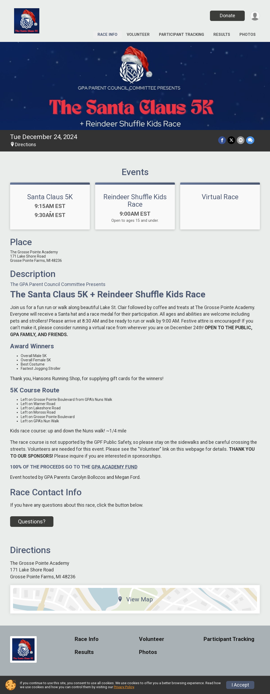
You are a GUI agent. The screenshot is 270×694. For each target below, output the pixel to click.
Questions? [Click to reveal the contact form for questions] (31, 521)
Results (221, 34)
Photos (247, 34)
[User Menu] (255, 16)
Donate (227, 15)
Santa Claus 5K (50, 197)
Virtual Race (220, 197)
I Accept (240, 685)
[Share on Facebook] (222, 140)
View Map (135, 599)
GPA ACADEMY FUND (114, 467)
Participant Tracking (181, 34)
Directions (25, 144)
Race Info (107, 34)
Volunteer (138, 34)
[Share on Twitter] (231, 140)
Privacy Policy (124, 687)
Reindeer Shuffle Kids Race (135, 200)
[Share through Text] (250, 140)
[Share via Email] (240, 140)
